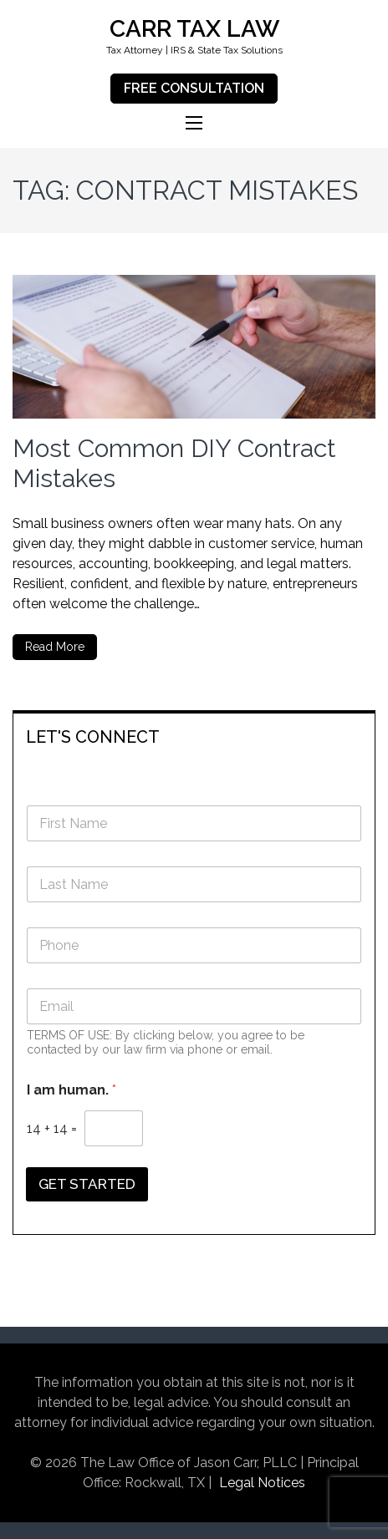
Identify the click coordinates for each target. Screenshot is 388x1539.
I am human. (71, 1090)
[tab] (194, 735)
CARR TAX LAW (194, 29)
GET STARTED (86, 1184)
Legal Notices (262, 1483)
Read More (54, 646)
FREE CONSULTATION (194, 88)
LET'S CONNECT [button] (93, 737)
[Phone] (194, 945)
